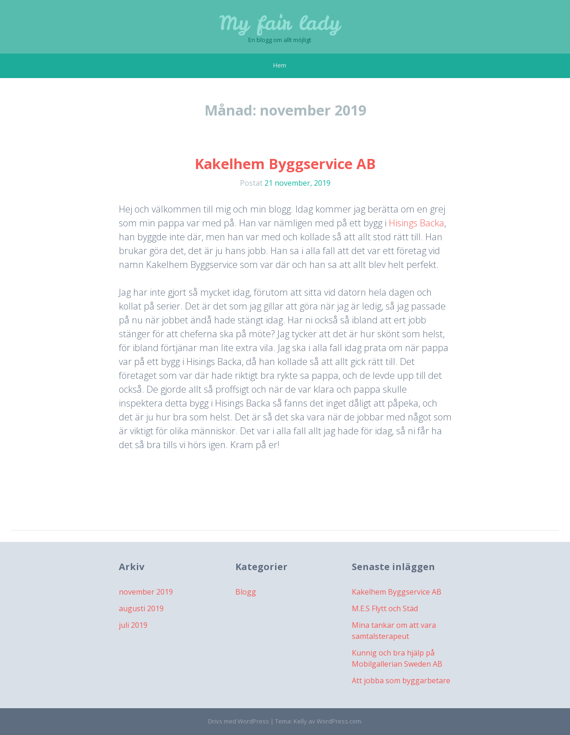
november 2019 (146, 592)
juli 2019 (133, 625)
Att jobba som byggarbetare (401, 680)
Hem (279, 65)
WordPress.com (339, 721)
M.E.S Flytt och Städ (385, 608)
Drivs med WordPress (238, 721)
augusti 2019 (141, 608)
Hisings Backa (416, 223)
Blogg (245, 592)
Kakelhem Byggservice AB (285, 163)
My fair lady (279, 23)
